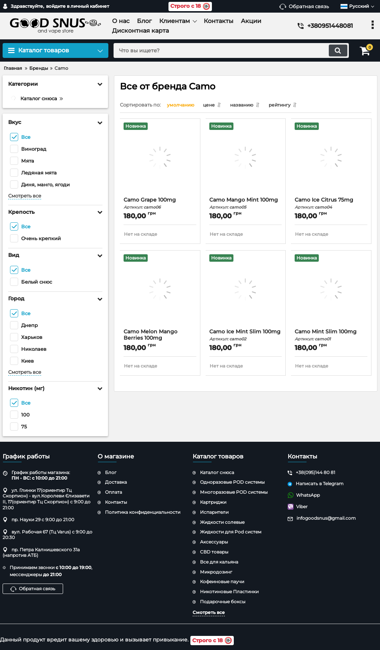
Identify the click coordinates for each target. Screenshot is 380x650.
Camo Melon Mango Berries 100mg (160, 339)
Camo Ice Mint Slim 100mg (246, 336)
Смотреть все (24, 196)
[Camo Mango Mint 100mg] (246, 161)
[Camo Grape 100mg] (160, 161)
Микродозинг (216, 572)
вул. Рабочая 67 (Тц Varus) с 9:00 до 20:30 (47, 534)
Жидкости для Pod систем (230, 532)
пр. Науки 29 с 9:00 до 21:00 (38, 520)
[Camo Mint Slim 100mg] (331, 293)
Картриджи (213, 502)
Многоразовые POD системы (234, 492)
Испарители (214, 512)
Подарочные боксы (222, 601)
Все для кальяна (219, 562)
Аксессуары (214, 542)
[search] (230, 50)
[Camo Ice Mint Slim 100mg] (246, 293)
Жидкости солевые (222, 522)
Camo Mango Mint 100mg (246, 204)
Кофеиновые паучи (222, 582)
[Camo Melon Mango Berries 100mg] (160, 293)
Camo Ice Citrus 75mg (331, 204)
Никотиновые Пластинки (229, 592)
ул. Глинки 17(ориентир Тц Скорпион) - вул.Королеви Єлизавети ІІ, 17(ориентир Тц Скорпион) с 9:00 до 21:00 (47, 498)
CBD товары (214, 552)
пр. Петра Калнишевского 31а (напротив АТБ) (41, 552)
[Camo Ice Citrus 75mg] (331, 161)
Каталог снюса (217, 472)
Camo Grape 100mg (160, 204)
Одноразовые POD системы (232, 482)
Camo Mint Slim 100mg (331, 336)
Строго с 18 (190, 6)
